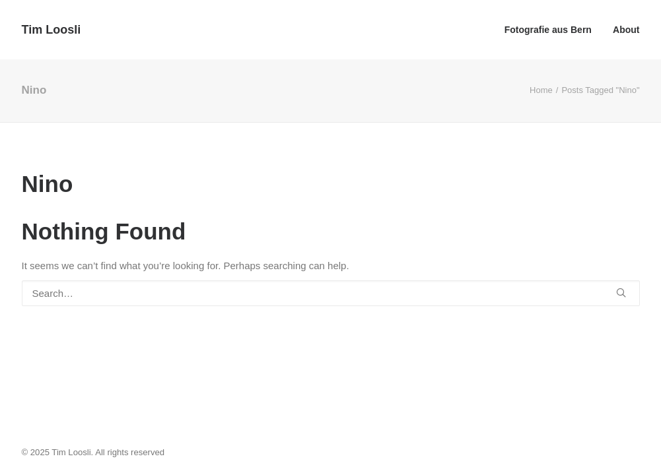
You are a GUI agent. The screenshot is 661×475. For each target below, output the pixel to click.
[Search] (331, 293)
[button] (621, 292)
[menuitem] (552, 29)
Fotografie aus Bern (548, 29)
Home (541, 90)
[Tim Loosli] (51, 30)
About (626, 29)
